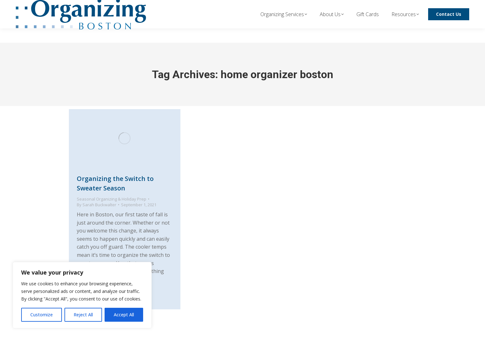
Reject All (83, 315)
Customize (41, 315)
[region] (82, 295)
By (96, 205)
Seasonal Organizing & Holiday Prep (111, 199)
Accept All (124, 315)
